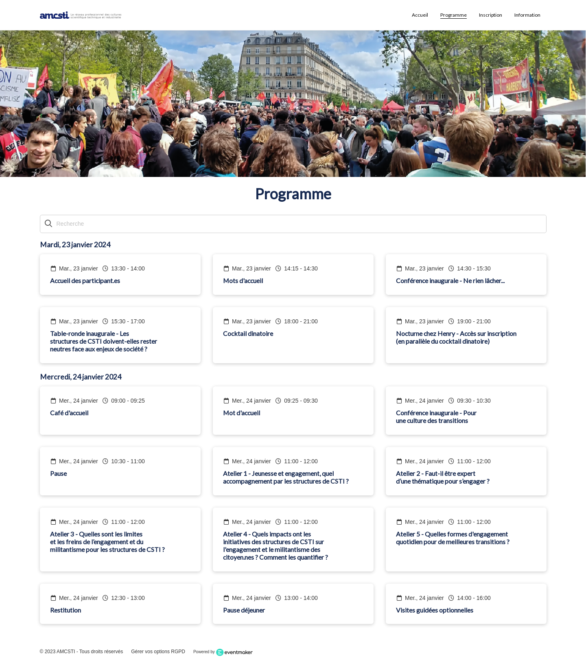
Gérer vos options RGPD (158, 651)
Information (527, 15)
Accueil (420, 15)
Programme (453, 15)
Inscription (490, 15)
